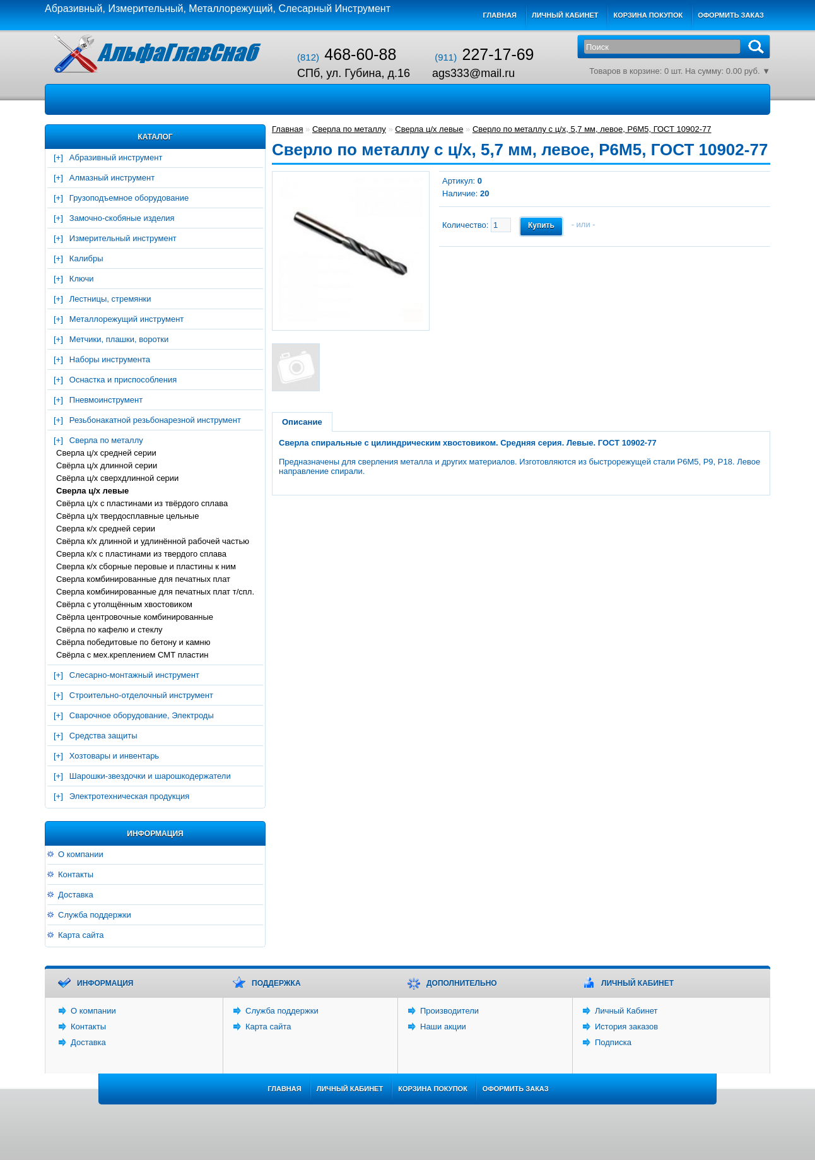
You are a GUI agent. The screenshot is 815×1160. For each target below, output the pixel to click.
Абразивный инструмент (116, 157)
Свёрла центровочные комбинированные (134, 617)
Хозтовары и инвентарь (114, 756)
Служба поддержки (94, 915)
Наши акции (443, 1026)
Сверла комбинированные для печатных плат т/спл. (155, 591)
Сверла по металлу (106, 440)
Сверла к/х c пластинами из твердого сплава (141, 554)
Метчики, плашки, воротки (118, 339)
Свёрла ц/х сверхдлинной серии (117, 478)
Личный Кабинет (626, 1010)
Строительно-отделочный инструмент (141, 695)
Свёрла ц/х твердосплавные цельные (127, 516)
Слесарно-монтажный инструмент (134, 675)
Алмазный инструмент (112, 177)
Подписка (613, 1042)
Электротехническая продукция (129, 796)
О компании (80, 854)
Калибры (86, 258)
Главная (500, 15)
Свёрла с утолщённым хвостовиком (124, 604)
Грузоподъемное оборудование (129, 198)
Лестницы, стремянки (110, 299)
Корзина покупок (648, 15)
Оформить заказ (731, 15)
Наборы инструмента (109, 359)
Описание (302, 422)
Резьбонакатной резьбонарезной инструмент (155, 420)
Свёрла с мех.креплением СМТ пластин (132, 655)
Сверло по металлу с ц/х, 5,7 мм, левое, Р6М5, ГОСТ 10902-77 (592, 129)
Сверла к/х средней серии (105, 528)
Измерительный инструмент (123, 238)
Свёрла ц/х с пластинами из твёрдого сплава (142, 503)
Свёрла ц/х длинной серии (106, 465)
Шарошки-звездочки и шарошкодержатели (150, 776)
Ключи (81, 278)
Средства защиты (103, 735)
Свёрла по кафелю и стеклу (109, 629)
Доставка (75, 894)
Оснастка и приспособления (123, 379)
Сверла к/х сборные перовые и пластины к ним (146, 566)
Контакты (75, 874)
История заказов (626, 1026)
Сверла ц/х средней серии (106, 453)
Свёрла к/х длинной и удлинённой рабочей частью (152, 541)
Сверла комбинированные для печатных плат (143, 579)
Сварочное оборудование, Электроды (141, 715)
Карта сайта (80, 935)
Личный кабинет (565, 15)
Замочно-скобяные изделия (122, 218)
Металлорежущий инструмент (126, 319)
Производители (449, 1010)
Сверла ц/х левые (92, 490)
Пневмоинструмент (106, 400)
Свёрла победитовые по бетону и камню (133, 642)
